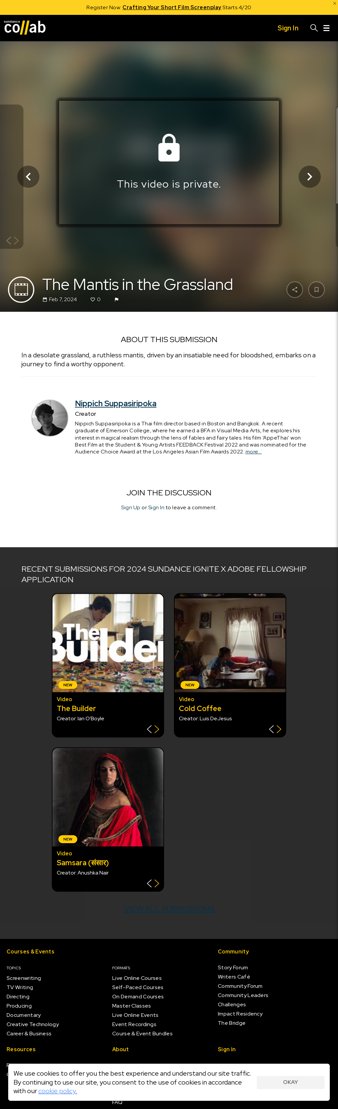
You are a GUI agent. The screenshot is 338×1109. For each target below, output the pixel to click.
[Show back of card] (12, 241)
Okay (290, 1082)
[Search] (314, 28)
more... (254, 451)
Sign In (156, 507)
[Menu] (326, 28)
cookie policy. (57, 1091)
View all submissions (169, 909)
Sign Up (131, 507)
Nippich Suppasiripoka (115, 403)
